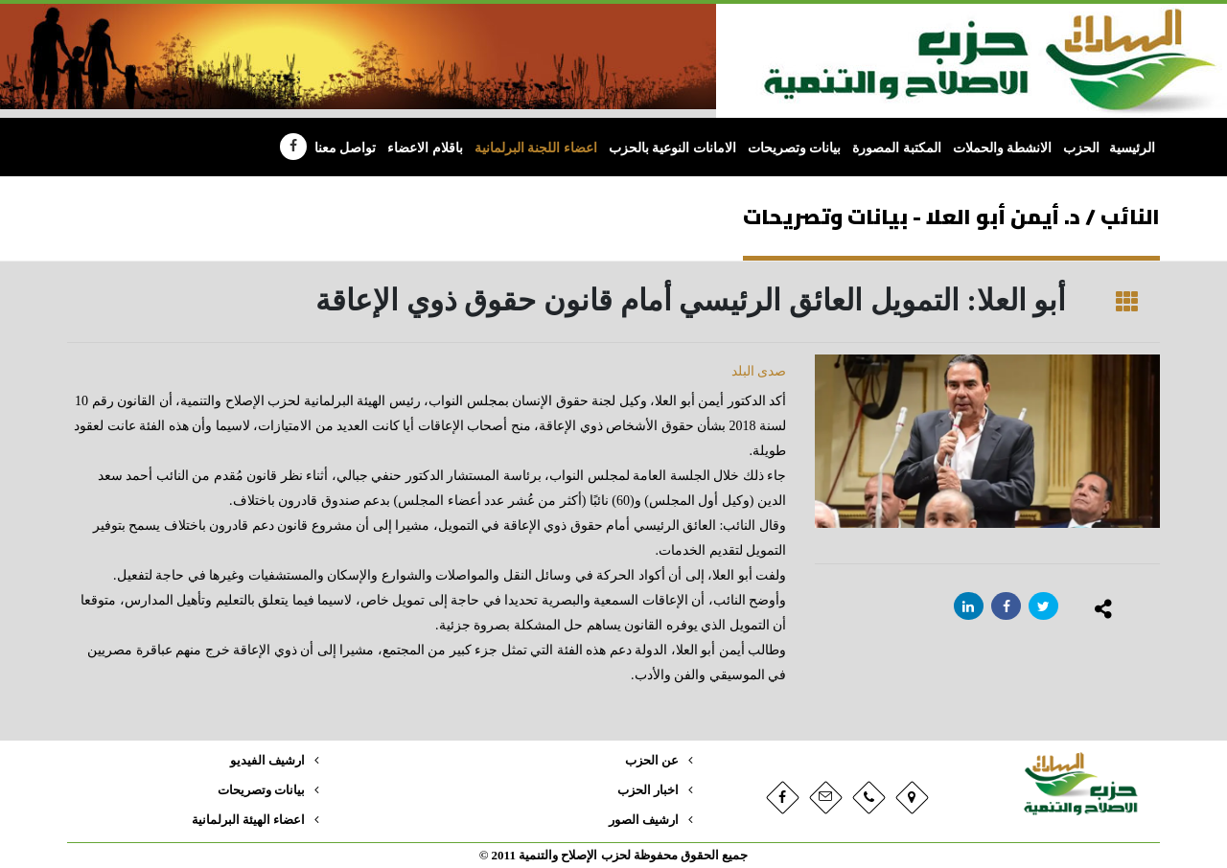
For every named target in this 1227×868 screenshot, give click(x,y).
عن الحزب (652, 760)
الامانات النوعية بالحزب (672, 148)
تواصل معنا (345, 148)
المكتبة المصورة (896, 148)
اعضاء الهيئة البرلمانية (248, 820)
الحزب (1081, 148)
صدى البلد (759, 371)
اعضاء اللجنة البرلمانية (536, 148)
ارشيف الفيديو (267, 760)
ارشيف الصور (644, 820)
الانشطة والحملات (1003, 148)
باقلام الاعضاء (425, 148)
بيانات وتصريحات (795, 148)
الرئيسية (1132, 148)
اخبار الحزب (648, 790)
